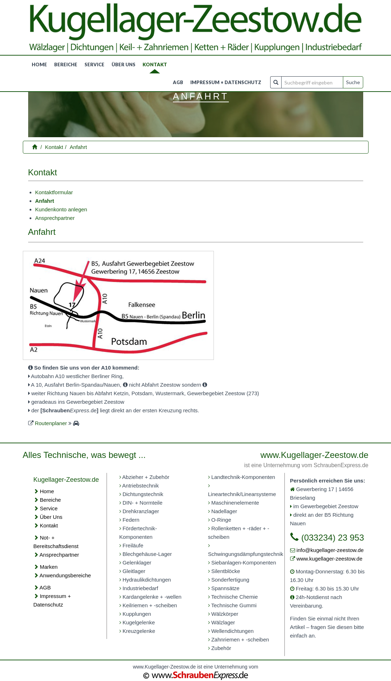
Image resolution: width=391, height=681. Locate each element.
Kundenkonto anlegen (61, 209)
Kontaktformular (54, 192)
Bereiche (65, 64)
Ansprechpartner (55, 218)
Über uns (123, 64)
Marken (49, 567)
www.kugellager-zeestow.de (329, 559)
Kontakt (155, 64)
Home (39, 64)
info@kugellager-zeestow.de (330, 550)
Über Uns (51, 517)
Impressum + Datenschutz (225, 82)
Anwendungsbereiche (65, 575)
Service (94, 64)
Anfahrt (78, 147)
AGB (178, 82)
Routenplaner (51, 423)
